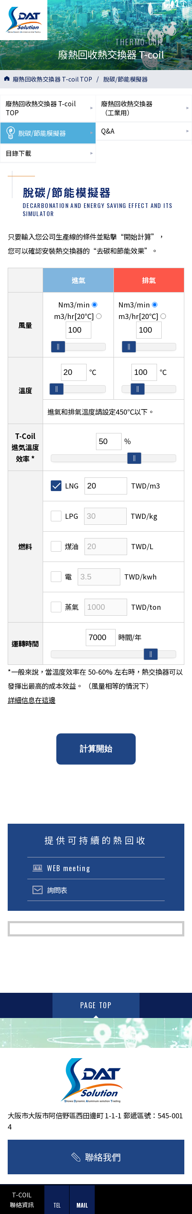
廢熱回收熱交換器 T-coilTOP (41, 108)
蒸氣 (65, 607)
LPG (64, 516)
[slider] (58, 347)
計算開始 (96, 748)
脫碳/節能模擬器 (36, 132)
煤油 (65, 546)
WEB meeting (68, 868)
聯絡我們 (103, 1156)
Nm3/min (77, 304)
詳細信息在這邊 (31, 700)
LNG (65, 485)
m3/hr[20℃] (78, 316)
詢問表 (57, 890)
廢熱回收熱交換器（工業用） (126, 108)
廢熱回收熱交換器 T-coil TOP (52, 79)
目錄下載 (18, 153)
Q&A (107, 130)
